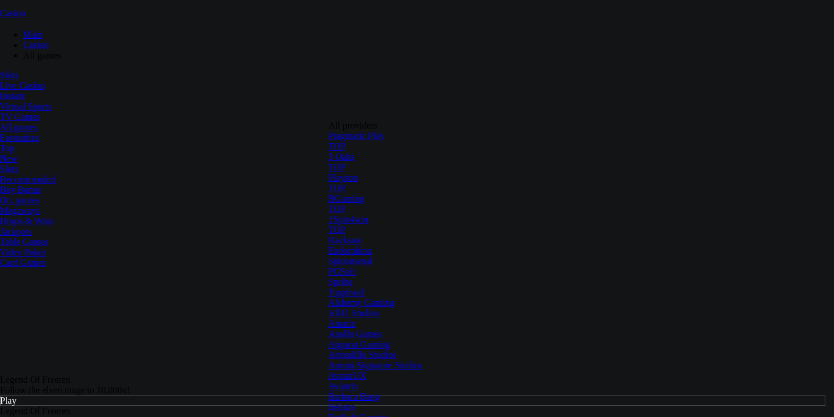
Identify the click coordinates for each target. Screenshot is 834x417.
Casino (12, 13)
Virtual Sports (26, 106)
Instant (12, 96)
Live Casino (22, 85)
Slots (9, 75)
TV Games (20, 117)
